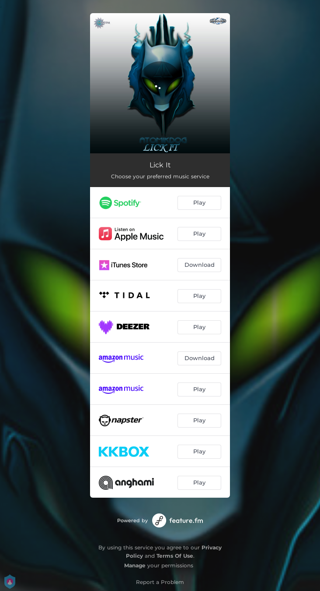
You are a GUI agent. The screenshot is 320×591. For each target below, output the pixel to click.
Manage (135, 565)
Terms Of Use (175, 555)
